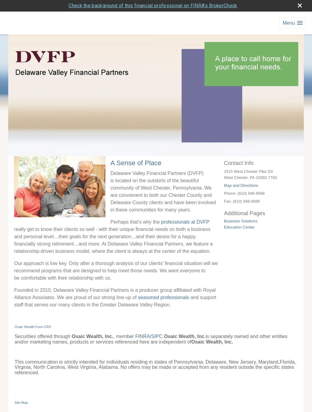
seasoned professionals (163, 297)
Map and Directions (241, 185)
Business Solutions (240, 221)
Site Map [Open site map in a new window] (21, 402)
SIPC (156, 336)
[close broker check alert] (299, 5)
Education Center (239, 227)
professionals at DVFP (185, 222)
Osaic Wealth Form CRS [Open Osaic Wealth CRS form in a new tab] (33, 327)
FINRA (142, 336)
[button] (292, 23)
